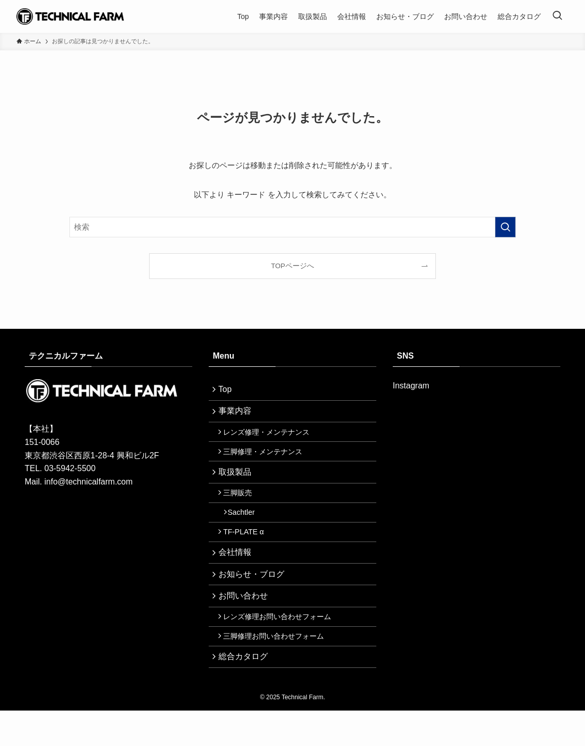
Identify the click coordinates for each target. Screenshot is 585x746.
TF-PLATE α (247, 551)
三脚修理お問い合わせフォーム (277, 668)
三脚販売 (241, 506)
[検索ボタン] (557, 16)
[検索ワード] (292, 227)
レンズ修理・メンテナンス (270, 438)
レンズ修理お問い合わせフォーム (281, 646)
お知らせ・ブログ (254, 597)
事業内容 (237, 415)
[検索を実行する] (505, 227)
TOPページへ (292, 266)
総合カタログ (245, 690)
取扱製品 (237, 483)
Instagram (411, 385)
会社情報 (237, 573)
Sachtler (246, 529)
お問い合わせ (245, 622)
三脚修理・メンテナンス (266, 460)
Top (227, 390)
